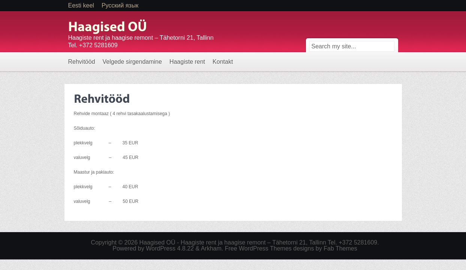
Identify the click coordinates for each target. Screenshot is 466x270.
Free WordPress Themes (258, 248)
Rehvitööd (81, 61)
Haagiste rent (187, 61)
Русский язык (120, 5)
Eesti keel (81, 5)
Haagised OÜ (157, 242)
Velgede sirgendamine (132, 61)
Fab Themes (340, 248)
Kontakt (223, 61)
